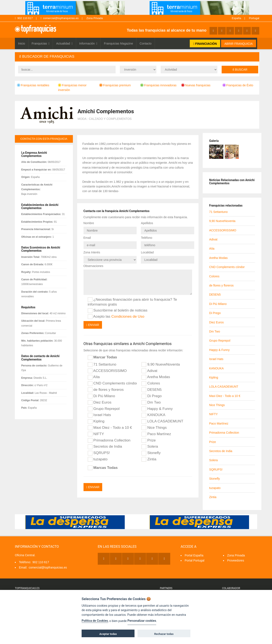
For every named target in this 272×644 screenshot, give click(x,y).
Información (88, 43)
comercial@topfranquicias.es (60, 18)
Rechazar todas (164, 634)
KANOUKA (153, 414)
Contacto (146, 43)
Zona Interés (92, 252)
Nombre (89, 223)
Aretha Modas (156, 376)
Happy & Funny (157, 408)
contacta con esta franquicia (43, 138)
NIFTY (96, 433)
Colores (151, 383)
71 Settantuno (102, 364)
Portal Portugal (194, 560)
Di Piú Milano (101, 395)
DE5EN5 (152, 389)
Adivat (149, 370)
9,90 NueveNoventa (161, 364)
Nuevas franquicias (195, 85)
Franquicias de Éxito (237, 85)
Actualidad (64, 43)
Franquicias (41, 43)
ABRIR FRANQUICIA (238, 43)
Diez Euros (100, 402)
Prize (149, 439)
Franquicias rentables (33, 85)
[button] (137, 56)
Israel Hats (99, 414)
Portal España (194, 555)
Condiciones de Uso (127, 316)
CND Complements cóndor (112, 383)
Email (87, 237)
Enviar (92, 324)
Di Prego (152, 395)
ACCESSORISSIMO (107, 370)
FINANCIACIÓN (205, 43)
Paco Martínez (156, 433)
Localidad (147, 252)
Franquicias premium (115, 85)
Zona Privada (94, 18)
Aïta (94, 376)
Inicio (21, 43)
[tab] (137, 56)
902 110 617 (24, 18)
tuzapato (98, 459)
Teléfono (146, 237)
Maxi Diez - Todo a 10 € (110, 427)
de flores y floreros (106, 389)
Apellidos (147, 223)
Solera (150, 446)
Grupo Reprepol (104, 408)
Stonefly (151, 452)
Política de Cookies (95, 621)
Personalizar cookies (142, 621)
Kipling (96, 421)
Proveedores (235, 560)
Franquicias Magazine (118, 43)
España (236, 18)
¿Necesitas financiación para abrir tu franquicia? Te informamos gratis (132, 301)
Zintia (149, 459)
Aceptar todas (108, 634)
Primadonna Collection (109, 439)
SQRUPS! (99, 452)
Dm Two (151, 402)
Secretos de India (105, 446)
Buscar (239, 69)
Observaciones (93, 265)
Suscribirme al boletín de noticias (117, 310)
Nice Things (154, 427)
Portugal (254, 18)
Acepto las (116, 316)
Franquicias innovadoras (158, 85)
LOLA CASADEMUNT (162, 421)
